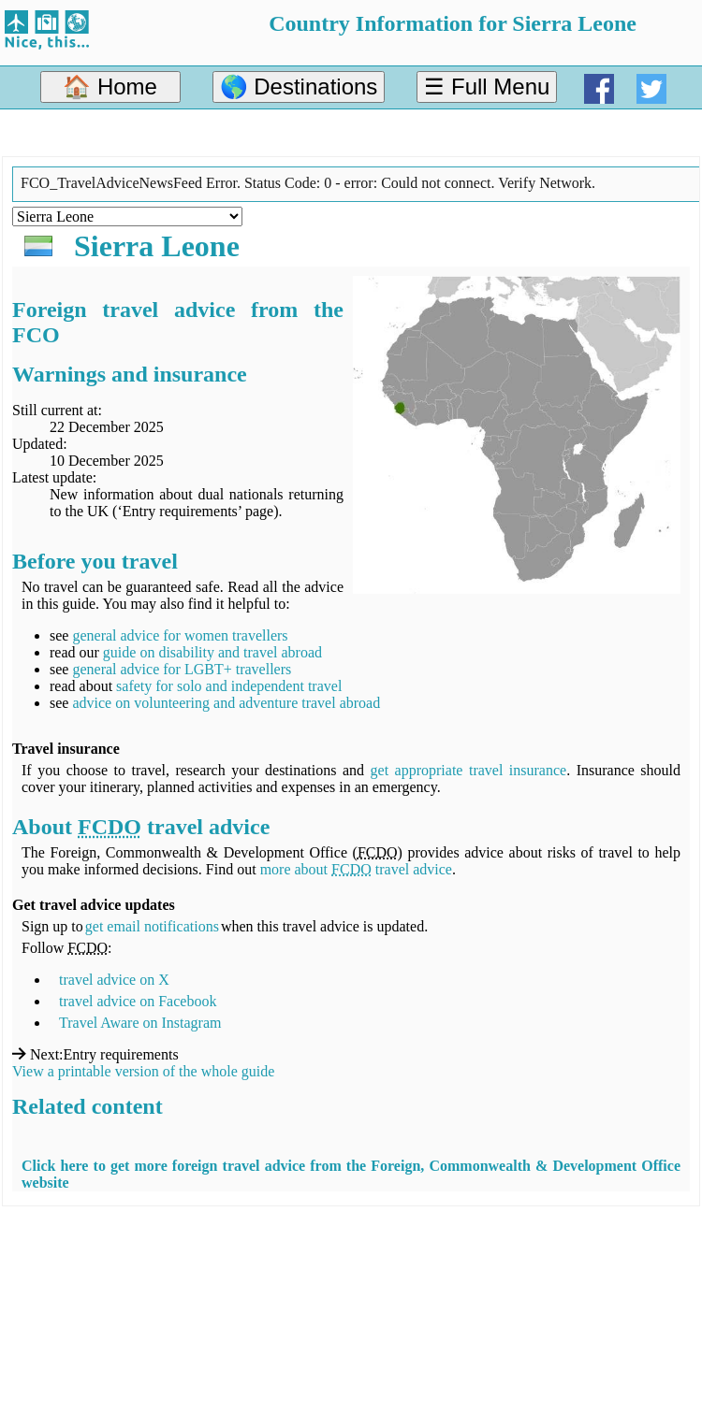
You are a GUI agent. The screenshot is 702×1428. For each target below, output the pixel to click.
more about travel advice (356, 869)
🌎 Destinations (299, 86)
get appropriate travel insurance (469, 770)
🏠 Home (110, 86)
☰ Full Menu (486, 86)
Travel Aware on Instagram (140, 1023)
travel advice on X (114, 980)
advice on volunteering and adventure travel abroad (226, 703)
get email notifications (152, 926)
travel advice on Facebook (137, 1001)
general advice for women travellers (179, 635)
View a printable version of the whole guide (143, 1071)
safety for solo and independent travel (229, 686)
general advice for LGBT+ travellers (181, 669)
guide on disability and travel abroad (212, 652)
